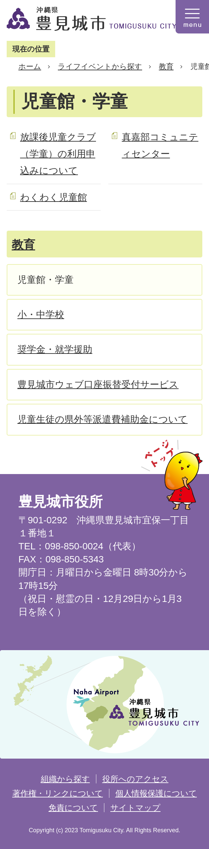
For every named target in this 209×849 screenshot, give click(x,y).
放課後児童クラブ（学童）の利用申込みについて (58, 154)
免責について (73, 807)
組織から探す (65, 778)
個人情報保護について (156, 793)
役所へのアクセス (135, 778)
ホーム (29, 66)
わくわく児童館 (53, 197)
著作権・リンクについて (57, 793)
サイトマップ (135, 807)
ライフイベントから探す (100, 66)
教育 (166, 66)
